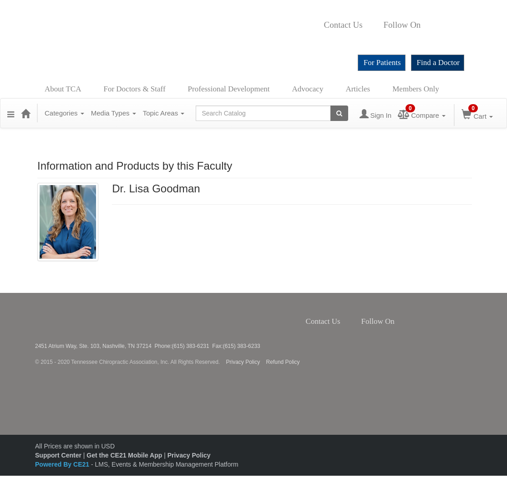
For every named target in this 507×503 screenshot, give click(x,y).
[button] (10, 113)
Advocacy (308, 89)
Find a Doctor (438, 62)
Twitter (436, 25)
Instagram (448, 25)
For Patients (382, 62)
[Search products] (339, 113)
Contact (370, 25)
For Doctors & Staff (134, 89)
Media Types (113, 113)
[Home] (25, 113)
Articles (357, 89)
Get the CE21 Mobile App (124, 455)
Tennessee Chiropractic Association (59, 318)
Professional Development (229, 89)
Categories (64, 113)
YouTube (327, 38)
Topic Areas (164, 113)
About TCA (63, 89)
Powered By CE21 (63, 464)
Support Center (58, 455)
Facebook (425, 25)
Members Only (415, 89)
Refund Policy (283, 362)
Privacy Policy (243, 362)
